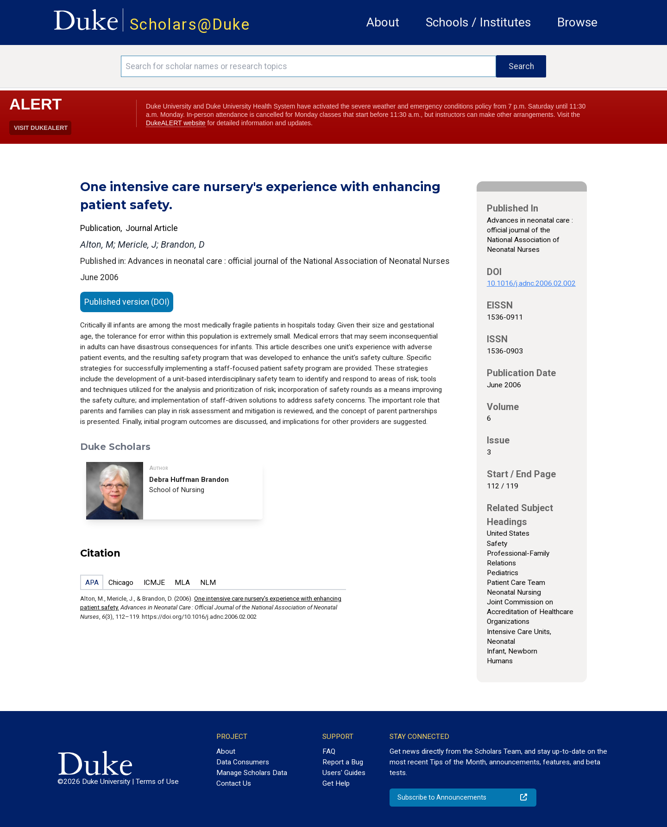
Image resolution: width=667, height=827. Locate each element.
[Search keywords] (308, 66)
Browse (577, 22)
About (382, 22)
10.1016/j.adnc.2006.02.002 (531, 283)
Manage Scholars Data (251, 773)
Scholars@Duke (190, 24)
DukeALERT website (176, 123)
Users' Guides (343, 773)
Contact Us (233, 783)
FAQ (328, 751)
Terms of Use (157, 781)
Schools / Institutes (478, 22)
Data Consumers (242, 762)
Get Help (336, 783)
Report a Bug (342, 762)
